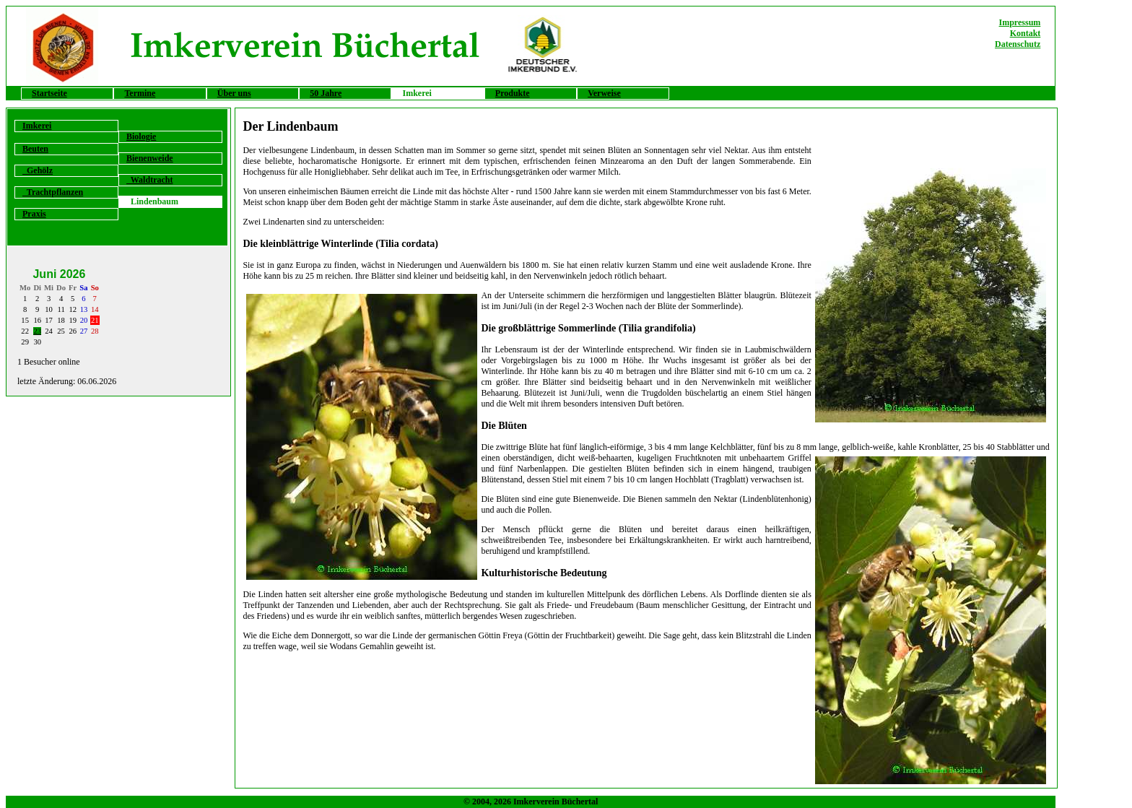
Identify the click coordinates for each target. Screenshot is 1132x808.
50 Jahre (325, 93)
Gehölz (37, 170)
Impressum (1020, 22)
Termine (139, 93)
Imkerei (36, 126)
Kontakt (1025, 33)
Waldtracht (149, 180)
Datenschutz (1017, 44)
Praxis (34, 214)
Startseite (49, 93)
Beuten (35, 149)
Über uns (234, 93)
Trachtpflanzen (52, 192)
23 (37, 331)
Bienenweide (149, 158)
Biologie (141, 136)
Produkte (512, 93)
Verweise (604, 93)
